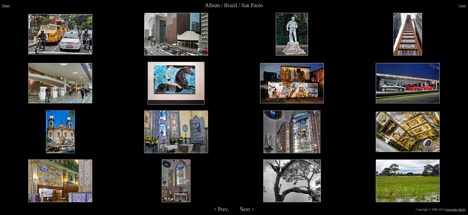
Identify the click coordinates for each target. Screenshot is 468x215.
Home (6, 5)
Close (462, 5)
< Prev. (221, 209)
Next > (247, 209)
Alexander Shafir (455, 209)
